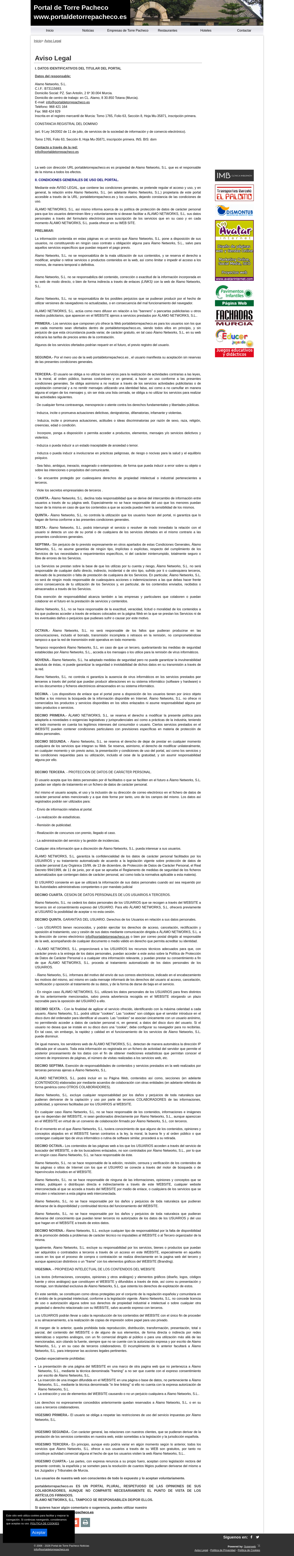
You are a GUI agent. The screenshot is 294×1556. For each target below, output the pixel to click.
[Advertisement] (234, 103)
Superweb (250, 1546)
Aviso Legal (201, 1550)
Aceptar (39, 1532)
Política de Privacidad (222, 1550)
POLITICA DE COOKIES (44, 1523)
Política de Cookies (249, 1550)
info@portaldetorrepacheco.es (68, 102)
